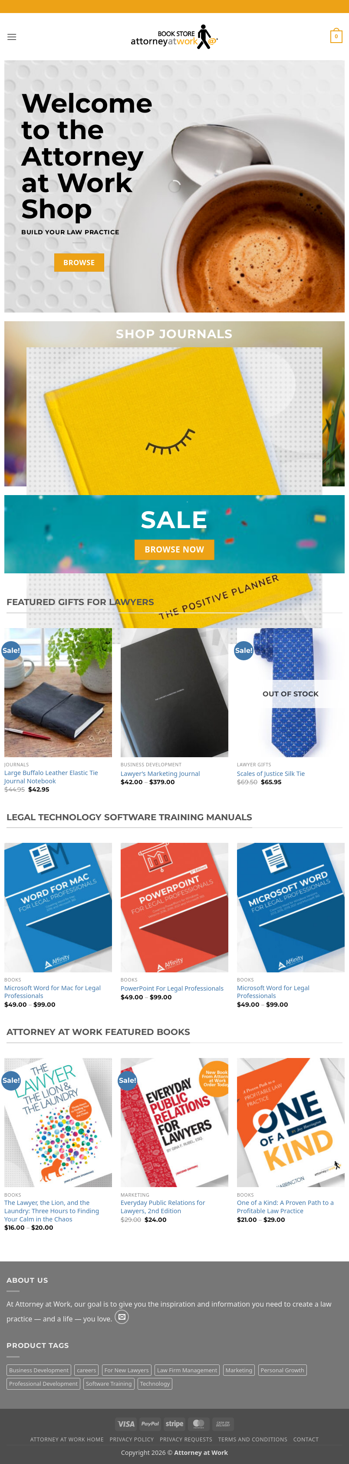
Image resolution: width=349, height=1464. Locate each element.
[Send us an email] (122, 1317)
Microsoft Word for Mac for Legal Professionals (52, 992)
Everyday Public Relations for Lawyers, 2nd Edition (163, 1207)
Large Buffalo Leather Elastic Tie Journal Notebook (51, 777)
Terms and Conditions (253, 1439)
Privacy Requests (186, 1439)
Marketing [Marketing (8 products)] (239, 1370)
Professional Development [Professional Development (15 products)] (43, 1383)
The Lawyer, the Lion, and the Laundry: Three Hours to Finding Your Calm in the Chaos (51, 1211)
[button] (12, 36)
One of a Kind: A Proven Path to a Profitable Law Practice (285, 1207)
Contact (306, 1439)
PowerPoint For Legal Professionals (172, 988)
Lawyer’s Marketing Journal (160, 774)
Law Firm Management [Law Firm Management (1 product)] (187, 1370)
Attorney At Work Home (67, 1439)
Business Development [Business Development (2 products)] (39, 1370)
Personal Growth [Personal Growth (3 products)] (282, 1370)
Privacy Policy (131, 1439)
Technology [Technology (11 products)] (155, 1383)
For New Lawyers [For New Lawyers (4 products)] (127, 1370)
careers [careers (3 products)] (86, 1370)
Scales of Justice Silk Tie (271, 774)
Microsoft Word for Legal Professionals (273, 992)
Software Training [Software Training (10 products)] (109, 1383)
